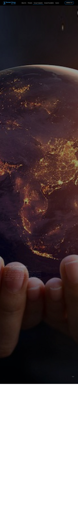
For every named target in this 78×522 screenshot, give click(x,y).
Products (30, 3)
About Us (24, 3)
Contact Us (69, 2)
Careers (57, 3)
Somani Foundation (49, 3)
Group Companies (38, 3)
